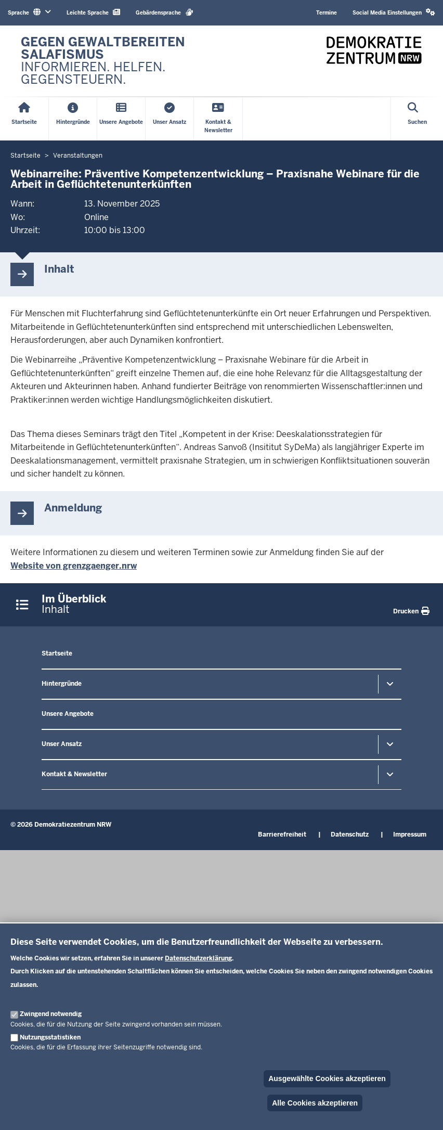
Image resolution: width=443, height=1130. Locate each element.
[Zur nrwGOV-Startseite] (116, 61)
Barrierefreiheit (282, 834)
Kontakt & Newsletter (74, 774)
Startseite (57, 653)
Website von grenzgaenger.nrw (73, 565)
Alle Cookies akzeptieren (315, 1103)
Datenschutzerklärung (198, 958)
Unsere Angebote (68, 714)
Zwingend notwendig (51, 1014)
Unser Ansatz (62, 744)
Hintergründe (62, 683)
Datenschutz (350, 834)
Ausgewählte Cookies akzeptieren (327, 1078)
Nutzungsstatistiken (50, 1037)
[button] (394, 12)
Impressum (409, 834)
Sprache (29, 12)
